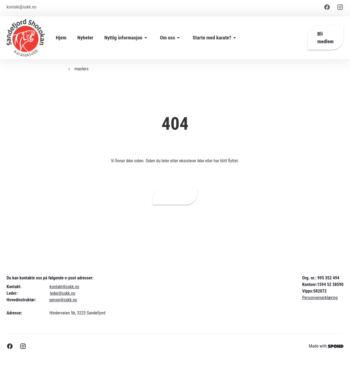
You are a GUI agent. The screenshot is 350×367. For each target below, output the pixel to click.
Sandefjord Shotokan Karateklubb (35, 68)
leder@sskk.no (62, 293)
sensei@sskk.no (63, 299)
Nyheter (85, 38)
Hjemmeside (175, 196)
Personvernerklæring (320, 297)
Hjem (61, 38)
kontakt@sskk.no (64, 286)
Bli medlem (325, 38)
